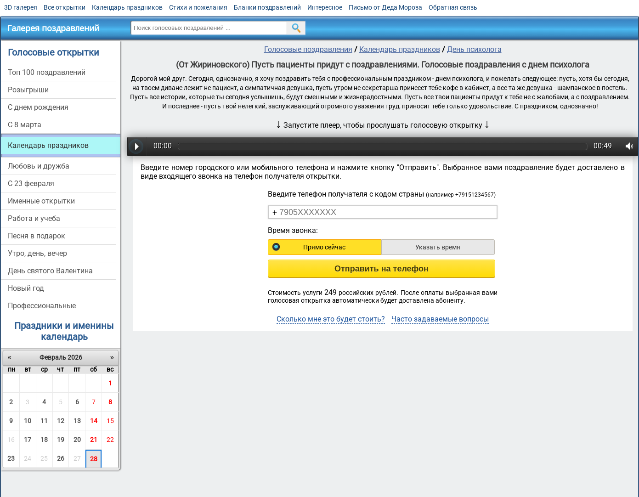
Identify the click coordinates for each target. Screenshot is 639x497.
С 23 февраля (31, 183)
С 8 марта (24, 124)
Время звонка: (293, 230)
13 (77, 420)
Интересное (324, 7)
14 (93, 420)
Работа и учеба (34, 218)
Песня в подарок (36, 236)
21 (93, 439)
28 (93, 459)
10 (27, 420)
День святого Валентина (50, 270)
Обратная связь (453, 7)
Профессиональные (42, 305)
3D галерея (20, 7)
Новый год (26, 288)
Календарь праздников (127, 7)
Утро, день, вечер (37, 253)
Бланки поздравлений (267, 7)
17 (27, 439)
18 (44, 439)
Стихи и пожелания (198, 7)
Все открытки (64, 7)
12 (60, 420)
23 (11, 458)
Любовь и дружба (38, 166)
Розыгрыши (28, 89)
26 (60, 458)
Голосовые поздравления (308, 49)
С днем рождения (38, 107)
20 (77, 439)
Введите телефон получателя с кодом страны (382, 194)
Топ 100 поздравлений (46, 72)
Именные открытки (41, 201)
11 (44, 420)
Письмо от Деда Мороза (385, 7)
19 (60, 439)
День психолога (474, 49)
